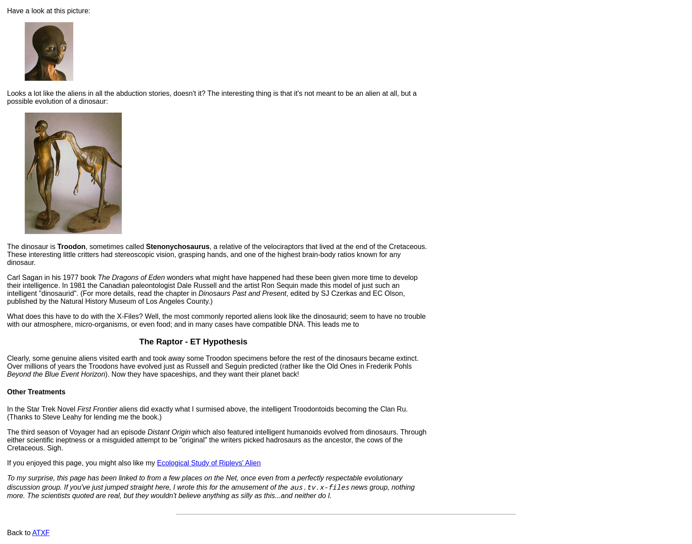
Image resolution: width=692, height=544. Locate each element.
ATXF (41, 532)
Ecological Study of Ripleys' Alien (209, 463)
